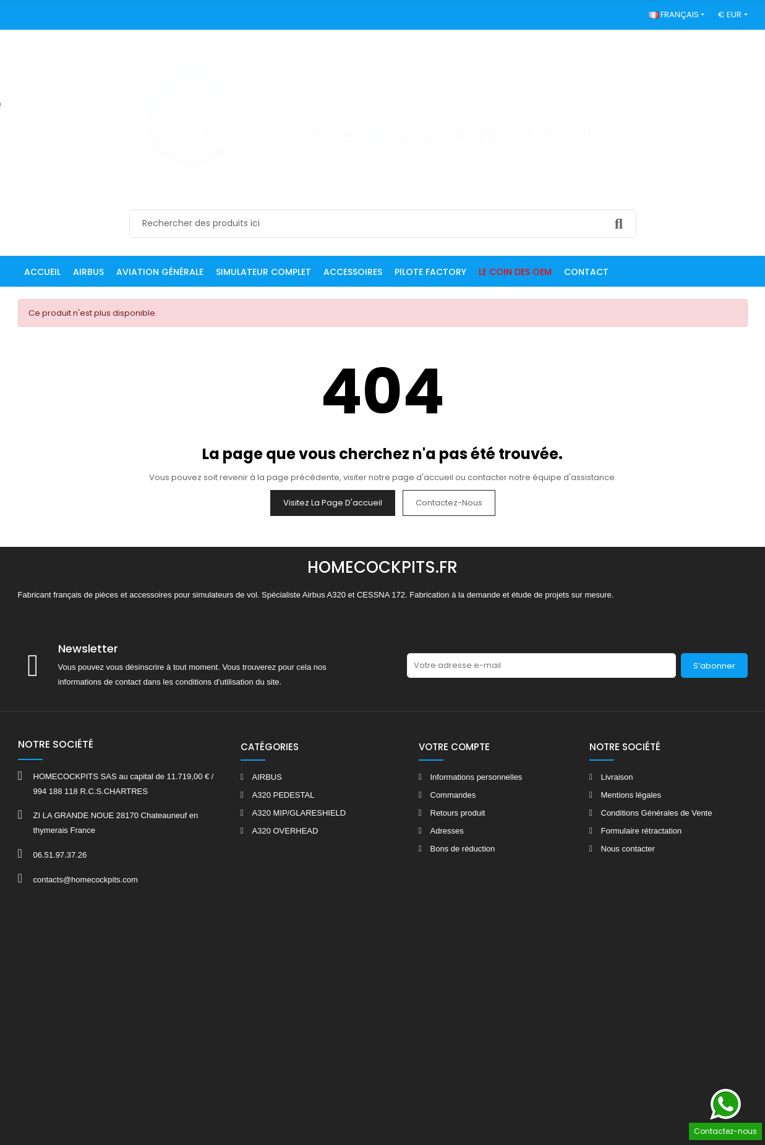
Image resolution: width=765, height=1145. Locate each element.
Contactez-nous (449, 503)
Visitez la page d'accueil (332, 503)
